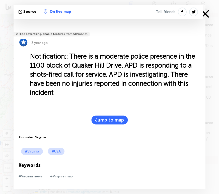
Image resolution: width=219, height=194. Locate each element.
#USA (56, 151)
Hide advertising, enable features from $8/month (53, 34)
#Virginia (32, 151)
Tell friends (165, 12)
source (28, 12)
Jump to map (109, 120)
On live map (57, 11)
